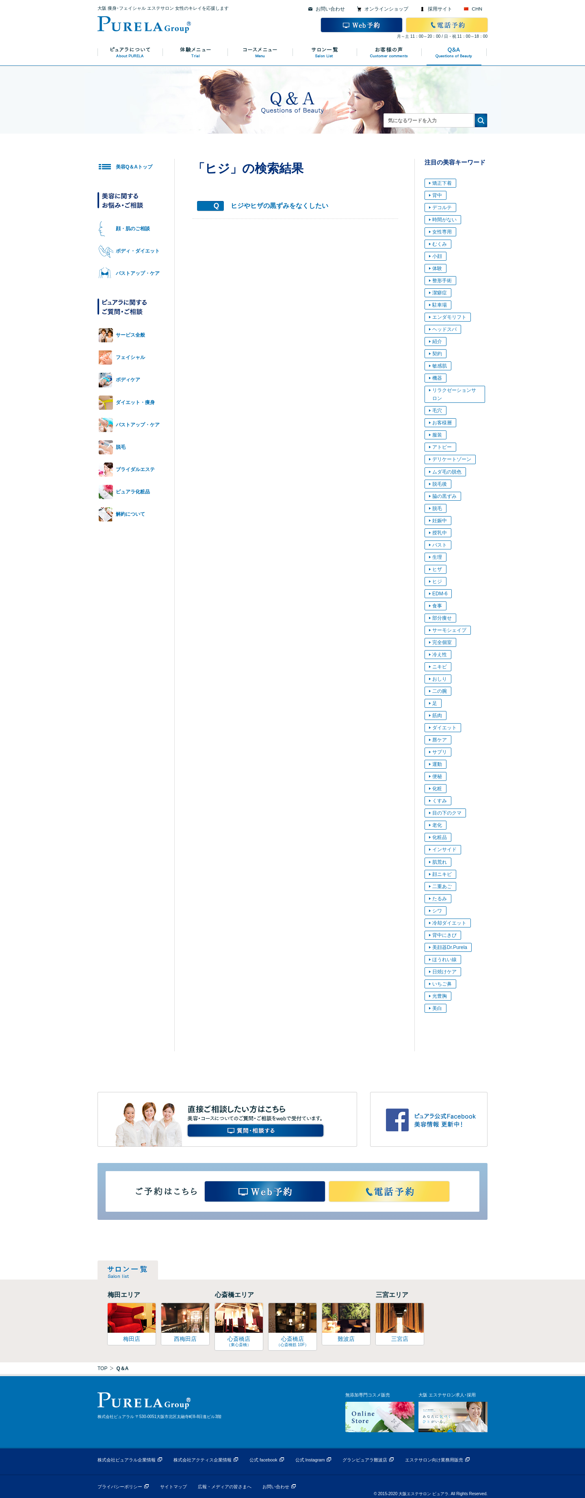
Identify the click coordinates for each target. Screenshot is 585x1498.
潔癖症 (439, 293)
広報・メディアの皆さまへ (224, 1486)
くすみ (439, 801)
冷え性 (439, 654)
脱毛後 (439, 484)
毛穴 (437, 410)
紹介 (437, 341)
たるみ (439, 898)
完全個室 (442, 642)
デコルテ (442, 207)
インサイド (444, 849)
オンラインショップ (386, 9)
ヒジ (437, 581)
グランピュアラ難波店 (364, 1459)
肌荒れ (439, 862)
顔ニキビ (442, 874)
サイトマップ (173, 1486)
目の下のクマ (447, 813)
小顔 (437, 256)
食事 (437, 606)
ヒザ (437, 569)
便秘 (437, 776)
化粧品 (439, 837)
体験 (437, 268)
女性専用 (442, 232)
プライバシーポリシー (120, 1486)
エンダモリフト (449, 317)
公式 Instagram (310, 1459)
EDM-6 (439, 594)
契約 (437, 354)
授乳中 (439, 533)
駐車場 (439, 305)
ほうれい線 (444, 959)
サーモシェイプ (449, 630)
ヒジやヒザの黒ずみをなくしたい (279, 205)
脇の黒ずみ (444, 496)
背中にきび (444, 935)
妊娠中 (439, 520)
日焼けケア (444, 972)
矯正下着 (442, 183)
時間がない (444, 220)
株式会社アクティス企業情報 (202, 1459)
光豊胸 (439, 996)
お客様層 (442, 423)
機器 (437, 378)
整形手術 (442, 280)
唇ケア (439, 740)
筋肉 (437, 715)
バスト (439, 545)
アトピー (442, 447)
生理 (437, 557)
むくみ (439, 244)
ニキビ (439, 667)
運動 (437, 764)
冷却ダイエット (449, 923)
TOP (102, 1368)
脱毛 (437, 508)
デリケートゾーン (451, 459)
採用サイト (440, 9)
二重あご (442, 886)
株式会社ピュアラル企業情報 (127, 1459)
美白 (437, 1008)
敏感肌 (439, 366)
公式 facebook (263, 1459)
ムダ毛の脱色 (447, 472)
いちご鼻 (442, 984)
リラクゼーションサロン (454, 394)
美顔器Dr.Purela (449, 947)
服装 (437, 435)
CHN (477, 9)
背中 (437, 195)
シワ (437, 911)
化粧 (437, 788)
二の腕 (439, 691)
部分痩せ (442, 618)
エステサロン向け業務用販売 (434, 1459)
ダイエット (444, 728)
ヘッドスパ (444, 329)
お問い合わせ (330, 9)
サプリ (439, 752)
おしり (439, 679)
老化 (437, 825)
